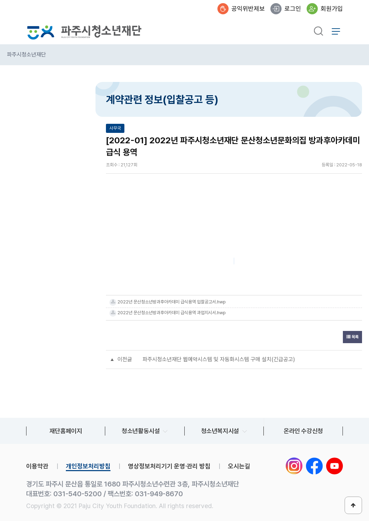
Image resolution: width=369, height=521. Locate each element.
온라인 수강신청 (303, 431)
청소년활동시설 (141, 431)
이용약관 (37, 466)
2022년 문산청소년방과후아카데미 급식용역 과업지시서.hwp (171, 312)
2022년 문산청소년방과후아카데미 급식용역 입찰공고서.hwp (171, 301)
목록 (352, 336)
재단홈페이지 (65, 431)
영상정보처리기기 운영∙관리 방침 (169, 466)
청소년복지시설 (220, 431)
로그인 (292, 8)
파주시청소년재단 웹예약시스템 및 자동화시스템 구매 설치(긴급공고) (219, 359)
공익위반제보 (248, 8)
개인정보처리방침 (88, 466)
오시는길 (239, 466)
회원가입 (332, 8)
